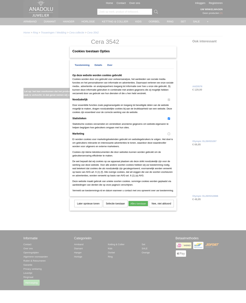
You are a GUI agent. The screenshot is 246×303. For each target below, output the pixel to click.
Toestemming (82, 69)
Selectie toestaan (115, 208)
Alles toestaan (138, 208)
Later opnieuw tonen (88, 208)
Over (109, 69)
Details (98, 69)
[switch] (169, 104)
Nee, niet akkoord (161, 208)
